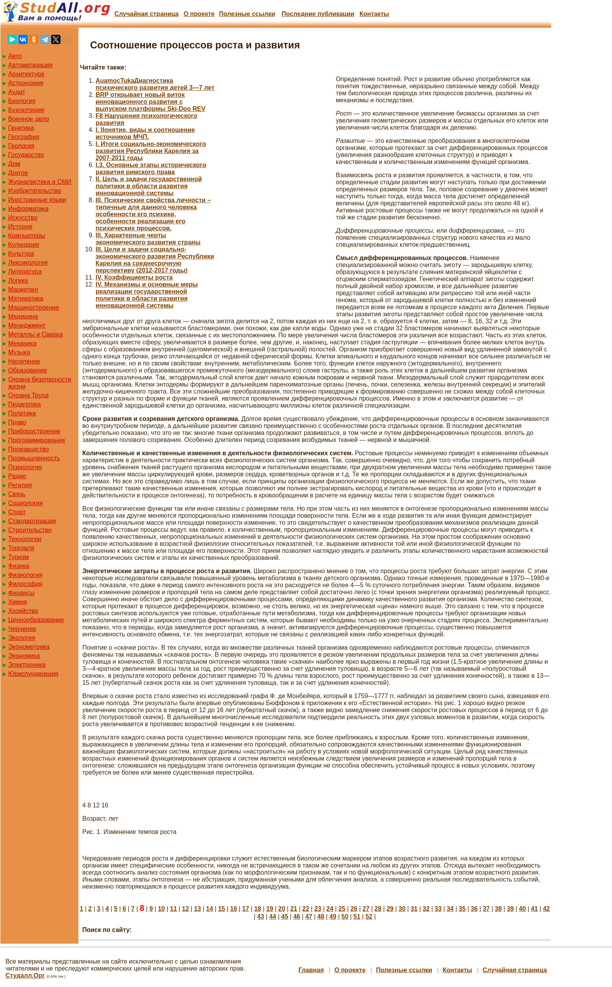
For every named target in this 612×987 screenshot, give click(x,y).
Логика (18, 280)
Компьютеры (26, 235)
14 (209, 908)
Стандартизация (32, 521)
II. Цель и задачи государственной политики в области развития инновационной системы (149, 186)
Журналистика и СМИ (39, 181)
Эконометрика (29, 646)
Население (24, 361)
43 (260, 916)
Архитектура (26, 74)
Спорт (17, 512)
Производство (28, 449)
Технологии (24, 539)
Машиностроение (33, 307)
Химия (17, 602)
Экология (21, 637)
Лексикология (28, 262)
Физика (18, 566)
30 (402, 908)
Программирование (36, 440)
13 (197, 908)
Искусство (22, 217)
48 (321, 916)
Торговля (21, 548)
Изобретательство (34, 190)
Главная (311, 970)
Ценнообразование (36, 619)
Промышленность (34, 458)
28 (377, 908)
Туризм (18, 557)
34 (450, 908)
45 (284, 916)
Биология (21, 101)
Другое (18, 172)
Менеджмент (27, 325)
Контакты (374, 14)
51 (356, 916)
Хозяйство (23, 611)
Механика (22, 343)
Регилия (20, 485)
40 (522, 908)
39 (510, 908)
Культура (21, 253)
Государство (26, 154)
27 (365, 908)
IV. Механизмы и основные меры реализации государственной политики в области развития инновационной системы (147, 295)
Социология (25, 503)
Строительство (29, 530)
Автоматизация (30, 65)
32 (425, 908)
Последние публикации (318, 14)
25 (342, 908)
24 (329, 908)
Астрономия (25, 83)
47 (308, 916)
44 (272, 916)
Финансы (21, 593)
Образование (27, 370)
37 (486, 908)
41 (534, 908)
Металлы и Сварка (35, 334)
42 (546, 908)
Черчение (22, 628)
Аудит (16, 92)
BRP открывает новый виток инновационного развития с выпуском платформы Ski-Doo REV (151, 101)
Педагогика (24, 404)
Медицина (23, 316)
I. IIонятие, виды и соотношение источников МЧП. (145, 133)
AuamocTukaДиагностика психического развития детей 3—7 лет (155, 84)
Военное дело (28, 119)
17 (245, 908)
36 (474, 908)
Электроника (27, 664)
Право (17, 422)
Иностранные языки (37, 199)
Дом (14, 163)
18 (257, 908)
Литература (25, 271)
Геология (21, 146)
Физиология (25, 575)
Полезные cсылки (247, 14)
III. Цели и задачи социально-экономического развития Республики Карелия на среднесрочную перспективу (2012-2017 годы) (155, 260)
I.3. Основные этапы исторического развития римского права (151, 168)
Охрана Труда (28, 395)
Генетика (21, 128)
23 (317, 908)
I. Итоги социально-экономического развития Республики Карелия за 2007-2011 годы (151, 151)
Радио (17, 476)
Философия (25, 584)
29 (390, 908)
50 (344, 916)
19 (269, 908)
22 (305, 908)
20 (281, 908)
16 (233, 908)
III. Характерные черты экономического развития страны (148, 239)
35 (462, 908)
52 (369, 916)
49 (332, 916)
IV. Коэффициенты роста (134, 277)
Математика (25, 298)
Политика (22, 413)
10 (161, 908)
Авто (15, 56)
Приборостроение (34, 431)
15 (221, 908)
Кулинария (23, 244)
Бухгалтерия (26, 110)
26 (353, 908)
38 (498, 908)
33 (438, 908)
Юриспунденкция (33, 673)
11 (173, 908)
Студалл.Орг (25, 975)
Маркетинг (23, 289)
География (23, 137)
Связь (16, 494)
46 (296, 916)
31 (414, 908)
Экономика (24, 655)
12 (185, 908)
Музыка (19, 352)
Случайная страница (146, 14)
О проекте (199, 14)
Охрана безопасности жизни (39, 383)
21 (293, 908)
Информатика (28, 208)
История (20, 226)
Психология (25, 467)
